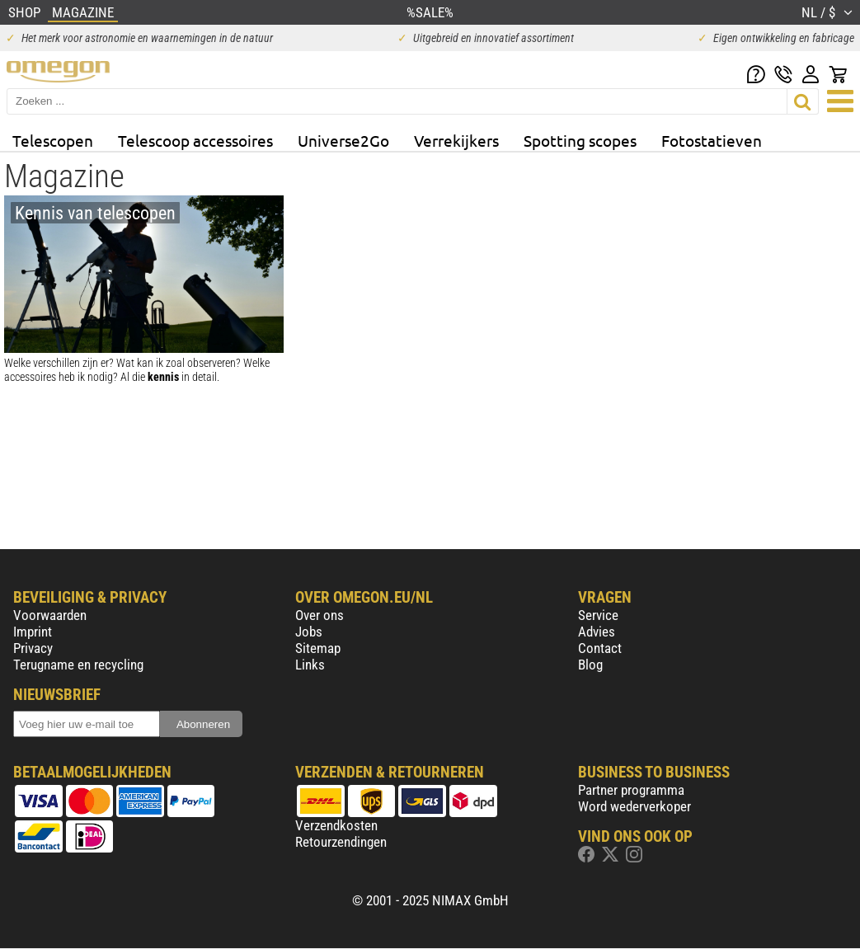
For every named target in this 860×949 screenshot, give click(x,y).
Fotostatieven (711, 140)
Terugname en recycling (78, 664)
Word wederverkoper (634, 806)
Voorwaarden (50, 615)
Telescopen (52, 140)
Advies (596, 631)
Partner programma (631, 790)
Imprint (32, 631)
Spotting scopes (580, 140)
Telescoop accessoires (195, 140)
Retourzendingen (341, 842)
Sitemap (318, 648)
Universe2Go (343, 140)
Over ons (319, 615)
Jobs (308, 631)
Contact (600, 648)
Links (310, 664)
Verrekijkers (456, 140)
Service (598, 615)
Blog (590, 664)
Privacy (33, 648)
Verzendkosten (336, 825)
